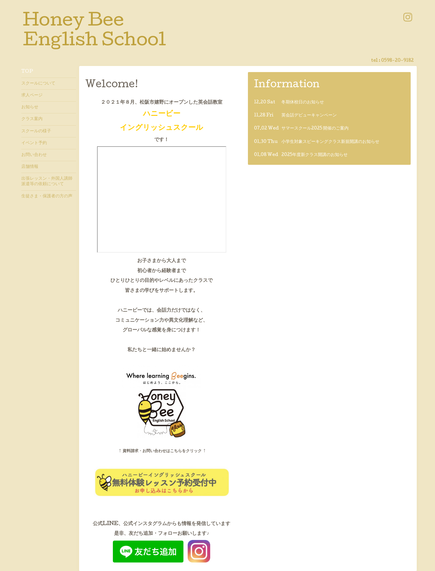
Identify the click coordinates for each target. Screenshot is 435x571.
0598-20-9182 (397, 60)
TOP (27, 71)
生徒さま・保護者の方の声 (46, 196)
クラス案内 (32, 119)
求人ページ (32, 95)
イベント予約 (34, 143)
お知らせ (29, 107)
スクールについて (38, 83)
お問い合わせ (34, 155)
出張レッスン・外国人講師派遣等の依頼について (46, 181)
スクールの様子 (36, 131)
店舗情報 (29, 166)
